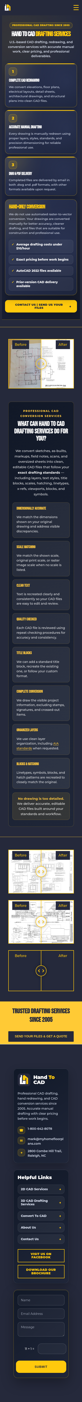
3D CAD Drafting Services (34, 1202)
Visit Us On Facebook (41, 1255)
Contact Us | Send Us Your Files (39, 306)
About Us (28, 1227)
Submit (41, 1366)
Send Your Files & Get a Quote (41, 1036)
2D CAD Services (34, 1189)
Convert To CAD (34, 1216)
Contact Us (30, 1239)
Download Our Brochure (41, 1271)
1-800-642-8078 (40, 1129)
